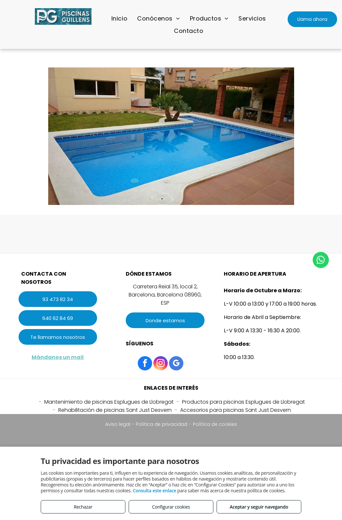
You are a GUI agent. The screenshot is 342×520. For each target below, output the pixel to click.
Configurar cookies (171, 507)
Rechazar (83, 507)
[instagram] (160, 364)
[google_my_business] (176, 364)
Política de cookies (215, 424)
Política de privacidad (161, 424)
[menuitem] (119, 18)
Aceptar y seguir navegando (259, 507)
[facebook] (145, 364)
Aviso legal (117, 424)
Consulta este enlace (154, 490)
